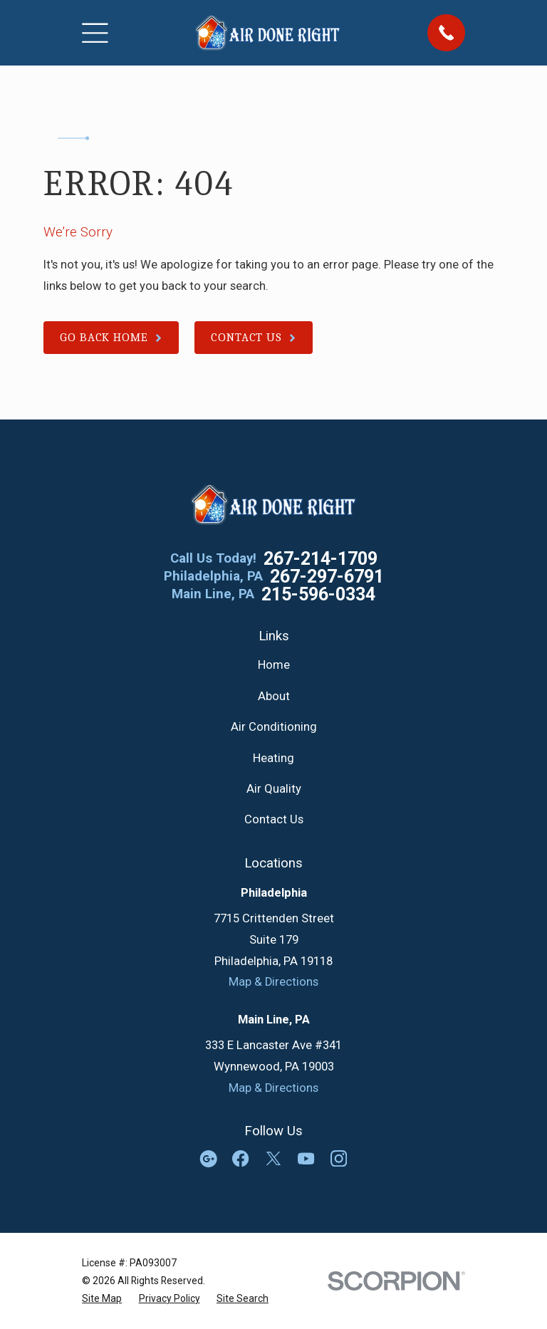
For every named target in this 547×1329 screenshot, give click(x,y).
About (274, 696)
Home (274, 665)
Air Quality (273, 789)
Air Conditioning (274, 727)
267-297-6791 (327, 576)
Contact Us (273, 819)
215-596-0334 (318, 594)
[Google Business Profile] (208, 1158)
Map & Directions (273, 982)
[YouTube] (306, 1158)
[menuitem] (102, 1299)
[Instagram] (338, 1158)
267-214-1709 (320, 559)
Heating (273, 758)
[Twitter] (273, 1158)
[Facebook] (240, 1158)
